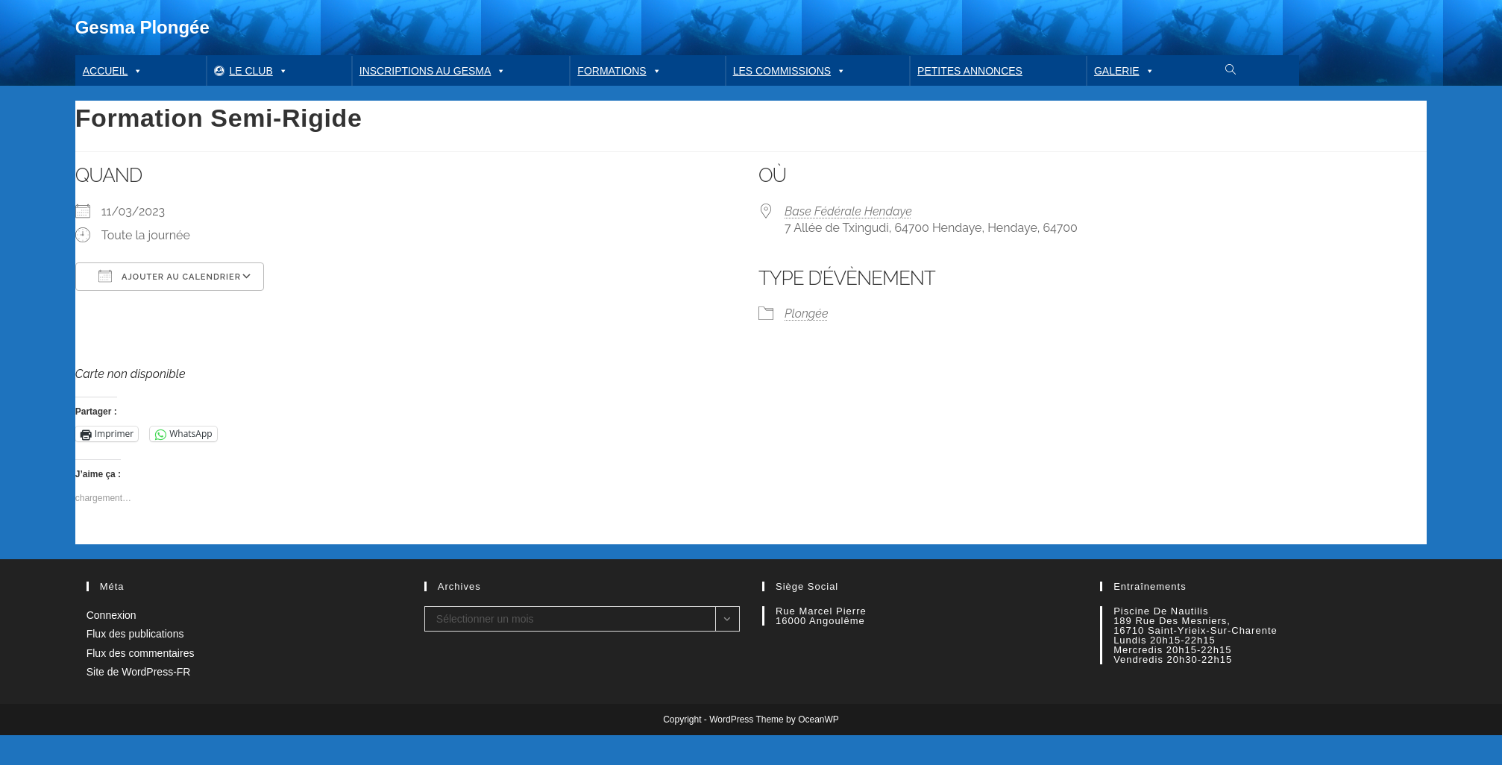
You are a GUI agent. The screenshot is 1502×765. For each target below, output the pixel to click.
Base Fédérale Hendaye (848, 211)
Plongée (806, 313)
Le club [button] (258, 71)
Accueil (113, 71)
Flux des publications (135, 634)
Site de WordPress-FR (139, 672)
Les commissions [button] (789, 71)
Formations (619, 71)
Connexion (111, 615)
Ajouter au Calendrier (169, 276)
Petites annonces (969, 71)
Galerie (1124, 71)
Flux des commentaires (141, 653)
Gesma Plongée (142, 27)
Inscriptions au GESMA (432, 71)
